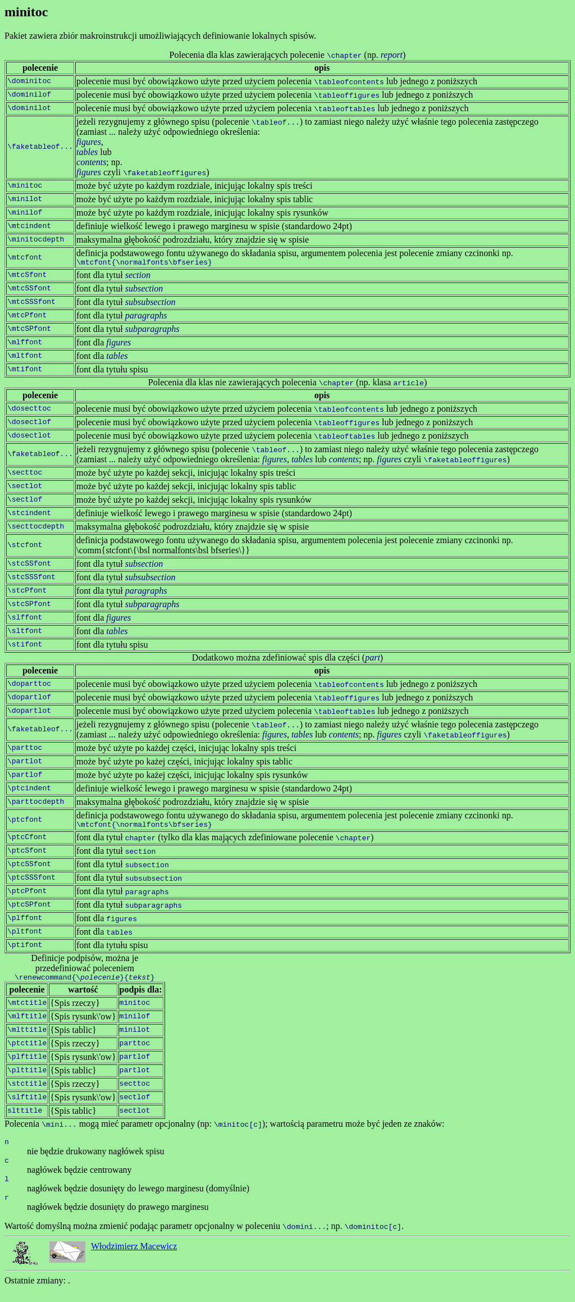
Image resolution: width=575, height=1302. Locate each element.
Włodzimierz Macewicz (134, 1258)
